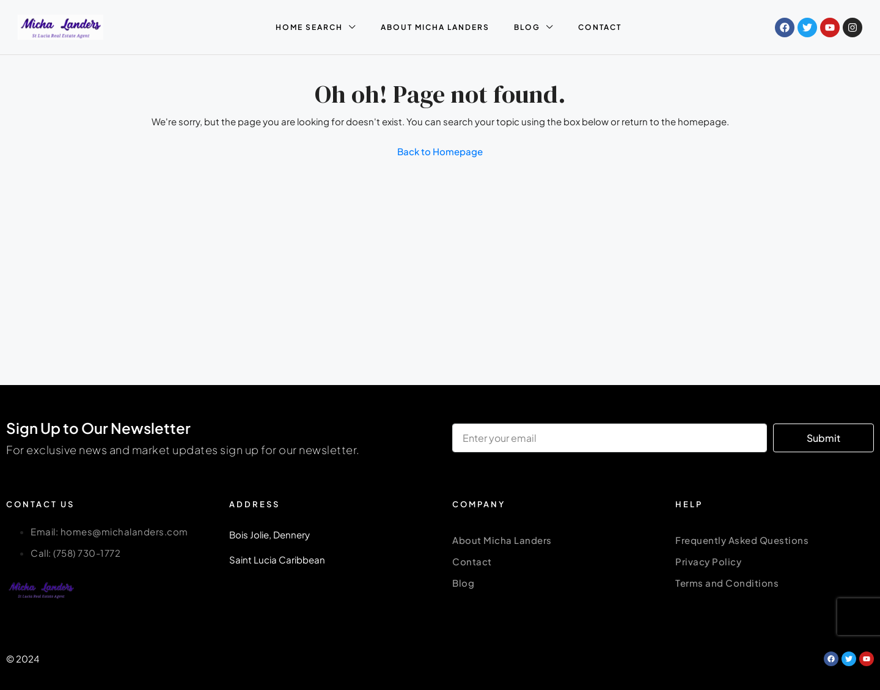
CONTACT (600, 27)
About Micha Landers (502, 540)
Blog (463, 583)
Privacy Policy (708, 561)
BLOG (527, 27)
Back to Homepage (440, 151)
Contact (472, 561)
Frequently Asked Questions (742, 540)
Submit (823, 437)
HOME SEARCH (309, 27)
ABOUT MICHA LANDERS (435, 27)
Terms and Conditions (727, 583)
